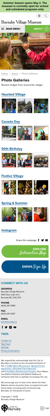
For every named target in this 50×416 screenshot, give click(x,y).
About (15, 73)
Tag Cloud (5, 344)
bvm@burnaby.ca (9, 322)
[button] (46, 16)
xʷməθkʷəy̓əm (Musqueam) (17, 366)
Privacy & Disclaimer (10, 351)
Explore (23, 251)
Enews (34, 267)
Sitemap (5, 347)
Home (4, 73)
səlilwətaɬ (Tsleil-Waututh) (24, 368)
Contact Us (6, 340)
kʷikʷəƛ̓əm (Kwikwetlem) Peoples (20, 371)
